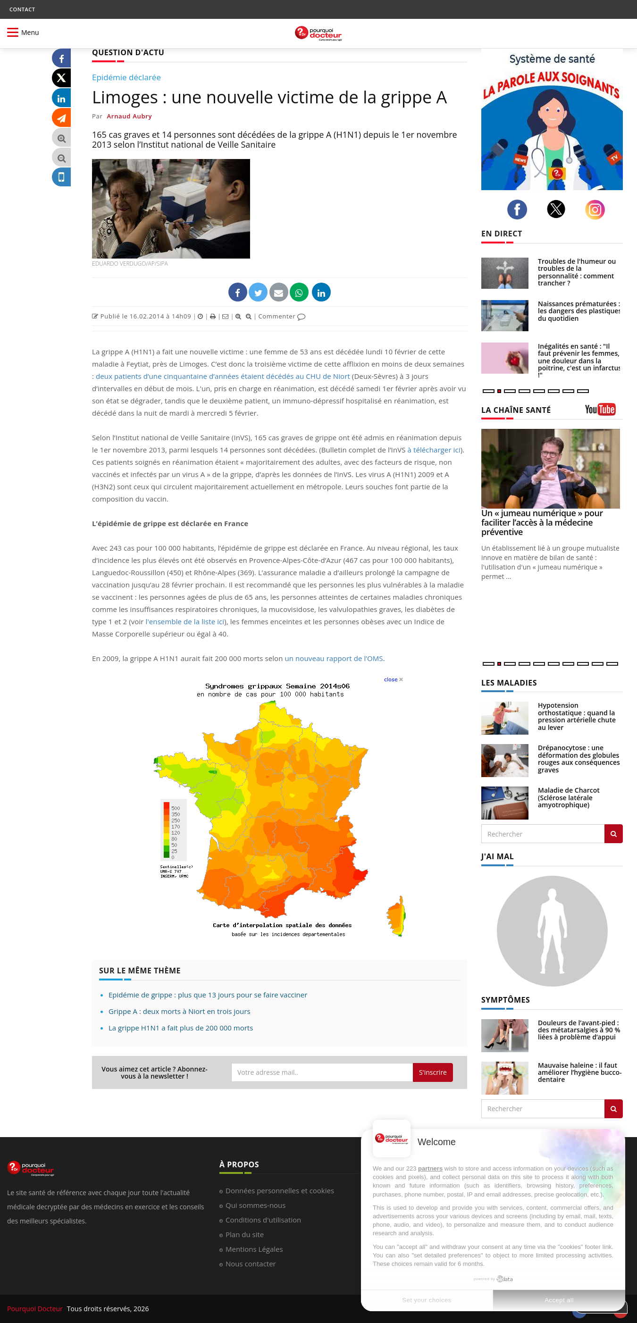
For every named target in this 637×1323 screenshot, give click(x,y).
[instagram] (597, 210)
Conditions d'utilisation (263, 1219)
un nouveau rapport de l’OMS (334, 658)
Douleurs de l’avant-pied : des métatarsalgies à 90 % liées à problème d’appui (579, 1030)
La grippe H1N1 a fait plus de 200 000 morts (181, 1027)
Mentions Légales (254, 1249)
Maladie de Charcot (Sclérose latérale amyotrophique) (569, 797)
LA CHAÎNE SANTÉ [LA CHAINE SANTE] (516, 410)
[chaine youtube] (604, 412)
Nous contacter (251, 1263)
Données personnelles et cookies (280, 1190)
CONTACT (22, 9)
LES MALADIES (509, 683)
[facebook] (519, 209)
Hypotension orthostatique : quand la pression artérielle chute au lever (577, 716)
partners (430, 1168)
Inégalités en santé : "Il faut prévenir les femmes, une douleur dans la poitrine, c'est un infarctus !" (579, 361)
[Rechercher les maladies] (613, 833)
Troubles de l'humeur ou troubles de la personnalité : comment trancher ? (577, 272)
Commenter (282, 316)
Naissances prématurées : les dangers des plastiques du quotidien (579, 311)
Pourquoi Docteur (36, 1308)
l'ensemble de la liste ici (184, 621)
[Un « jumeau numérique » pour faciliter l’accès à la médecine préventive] (552, 469)
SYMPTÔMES (505, 1000)
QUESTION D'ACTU (128, 52)
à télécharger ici (434, 449)
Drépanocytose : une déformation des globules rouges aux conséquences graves (579, 758)
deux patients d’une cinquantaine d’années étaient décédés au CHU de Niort (223, 376)
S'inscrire (433, 1072)
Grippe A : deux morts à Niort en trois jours (180, 1011)
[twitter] (558, 209)
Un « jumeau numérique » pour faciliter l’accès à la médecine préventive (542, 522)
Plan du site (245, 1234)
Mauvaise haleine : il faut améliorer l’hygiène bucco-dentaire (580, 1072)
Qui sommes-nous (255, 1205)
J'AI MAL (497, 856)
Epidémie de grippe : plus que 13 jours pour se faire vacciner (208, 994)
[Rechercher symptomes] (613, 1108)
